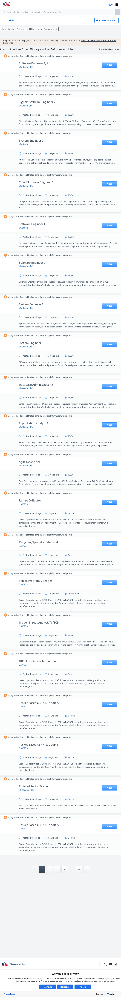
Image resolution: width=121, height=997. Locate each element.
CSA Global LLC (28, 818)
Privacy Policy (9, 994)
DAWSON (25, 526)
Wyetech (25, 150)
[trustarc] (112, 994)
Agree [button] (83, 986)
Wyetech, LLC (28, 67)
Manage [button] (47, 986)
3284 (78, 897)
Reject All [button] (65, 986)
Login (110, 4)
